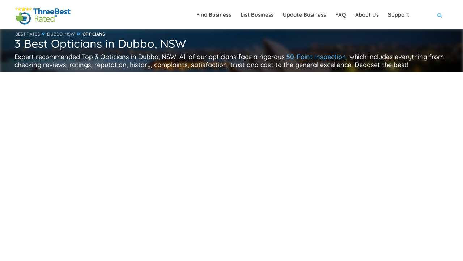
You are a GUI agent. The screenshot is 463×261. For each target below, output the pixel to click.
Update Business (304, 14)
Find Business (213, 14)
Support (398, 14)
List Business (257, 14)
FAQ (340, 14)
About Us (367, 14)
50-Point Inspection (316, 57)
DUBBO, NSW (61, 34)
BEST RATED (28, 34)
